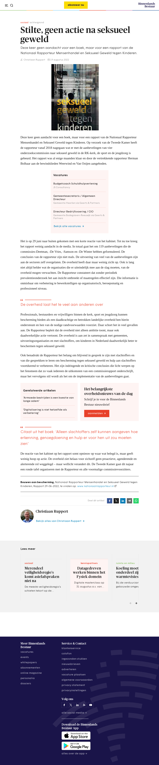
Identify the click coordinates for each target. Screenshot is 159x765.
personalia (27, 678)
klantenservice (71, 648)
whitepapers (28, 662)
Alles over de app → (74, 753)
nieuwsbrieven (71, 664)
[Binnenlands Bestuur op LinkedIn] (77, 705)
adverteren (69, 669)
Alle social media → (74, 713)
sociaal (24, 22)
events (24, 657)
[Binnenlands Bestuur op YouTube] (90, 705)
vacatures (26, 652)
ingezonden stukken (74, 659)
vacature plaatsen (74, 674)
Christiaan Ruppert (34, 60)
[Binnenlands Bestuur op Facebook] (64, 705)
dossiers (25, 683)
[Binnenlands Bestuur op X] (70, 705)
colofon (66, 653)
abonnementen (30, 668)
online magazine (31, 673)
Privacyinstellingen (74, 690)
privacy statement (73, 685)
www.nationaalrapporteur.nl (95, 486)
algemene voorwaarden (77, 680)
